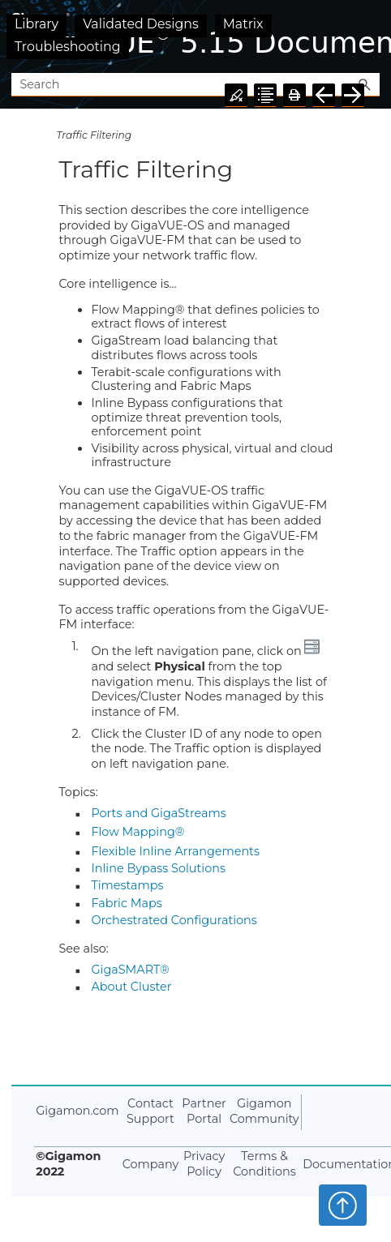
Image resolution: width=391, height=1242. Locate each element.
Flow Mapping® (137, 831)
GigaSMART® (130, 969)
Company (150, 1164)
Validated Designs (141, 24)
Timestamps (127, 885)
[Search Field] (195, 84)
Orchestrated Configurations (174, 920)
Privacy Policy (204, 1164)
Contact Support (150, 1111)
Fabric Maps (126, 903)
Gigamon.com (77, 1110)
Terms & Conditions (264, 1164)
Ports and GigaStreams (158, 813)
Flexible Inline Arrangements (175, 851)
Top (342, 1205)
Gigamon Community (264, 1111)
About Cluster (131, 986)
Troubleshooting (68, 46)
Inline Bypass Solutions (158, 868)
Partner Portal (204, 1111)
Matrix (243, 24)
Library (36, 24)
